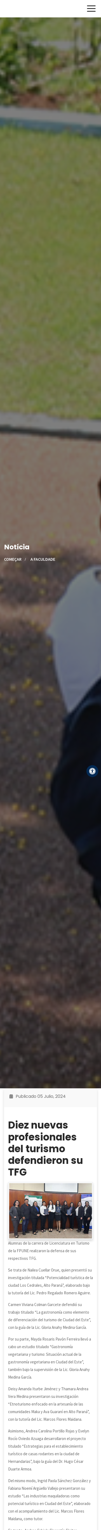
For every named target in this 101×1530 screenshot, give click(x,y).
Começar (13, 559)
